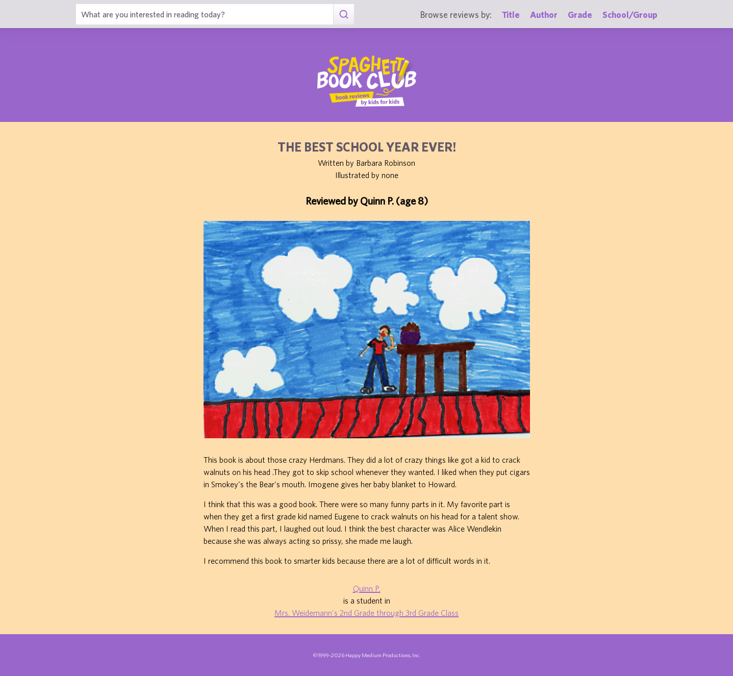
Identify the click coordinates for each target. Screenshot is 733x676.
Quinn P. (367, 588)
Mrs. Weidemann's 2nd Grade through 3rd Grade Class (366, 612)
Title (511, 14)
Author (544, 14)
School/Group (630, 14)
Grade (580, 14)
